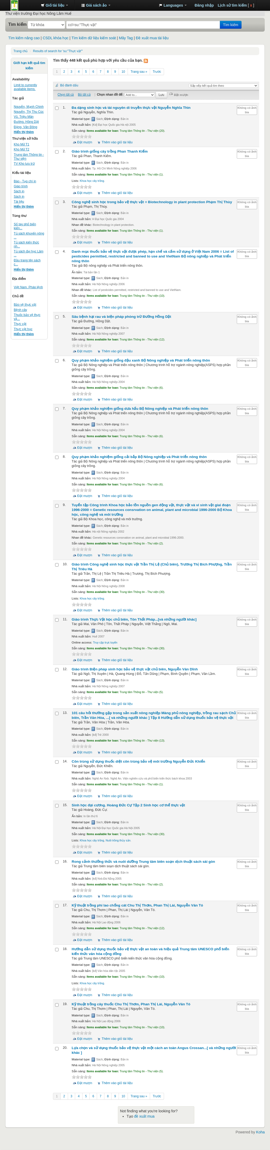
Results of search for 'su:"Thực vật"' (58, 51)
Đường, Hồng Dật (26, 122)
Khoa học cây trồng (92, 180)
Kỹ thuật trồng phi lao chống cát (137, 905)
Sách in (19, 191)
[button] (54, 5)
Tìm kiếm (17, 24)
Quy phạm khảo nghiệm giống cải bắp (139, 457)
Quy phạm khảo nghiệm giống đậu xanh (141, 360)
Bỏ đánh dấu (69, 85)
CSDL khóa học (56, 38)
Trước (157, 72)
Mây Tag (126, 38)
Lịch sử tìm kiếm (232, 5)
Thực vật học (23, 329)
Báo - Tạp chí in (25, 181)
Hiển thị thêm (24, 132)
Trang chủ (20, 51)
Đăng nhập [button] (204, 5)
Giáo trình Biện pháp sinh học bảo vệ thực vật (135, 669)
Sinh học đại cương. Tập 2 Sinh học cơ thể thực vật (128, 805)
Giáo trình (21, 186)
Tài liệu (19, 201)
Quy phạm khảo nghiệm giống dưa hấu (140, 409)
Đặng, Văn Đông (25, 127)
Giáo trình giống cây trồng (110, 151)
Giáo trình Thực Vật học (134, 619)
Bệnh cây (20, 310)
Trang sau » (139, 72)
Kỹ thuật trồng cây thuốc (131, 1004)
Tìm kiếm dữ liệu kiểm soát (93, 38)
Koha (260, 1132)
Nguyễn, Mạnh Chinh (29, 107)
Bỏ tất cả (84, 94)
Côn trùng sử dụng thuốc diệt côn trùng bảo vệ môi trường (138, 761)
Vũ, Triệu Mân (23, 117)
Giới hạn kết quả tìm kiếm (29, 65)
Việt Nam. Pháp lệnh (28, 287)
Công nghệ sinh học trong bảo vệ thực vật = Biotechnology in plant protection (152, 202)
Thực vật (20, 324)
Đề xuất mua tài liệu (152, 38)
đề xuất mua (144, 1116)
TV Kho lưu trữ (24, 163)
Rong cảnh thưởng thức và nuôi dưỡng (143, 862)
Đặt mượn (84, 142)
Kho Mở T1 (21, 144)
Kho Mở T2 (21, 149)
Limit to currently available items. (25, 87)
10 (123, 72)
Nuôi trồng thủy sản (118, 840)
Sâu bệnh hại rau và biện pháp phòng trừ (121, 317)
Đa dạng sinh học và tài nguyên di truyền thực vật (131, 108)
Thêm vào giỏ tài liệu (117, 142)
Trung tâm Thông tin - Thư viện (24, 5)
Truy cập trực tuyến (105, 642)
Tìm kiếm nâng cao (24, 38)
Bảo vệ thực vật (25, 304)
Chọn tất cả (65, 94)
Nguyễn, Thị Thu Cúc (29, 112)
